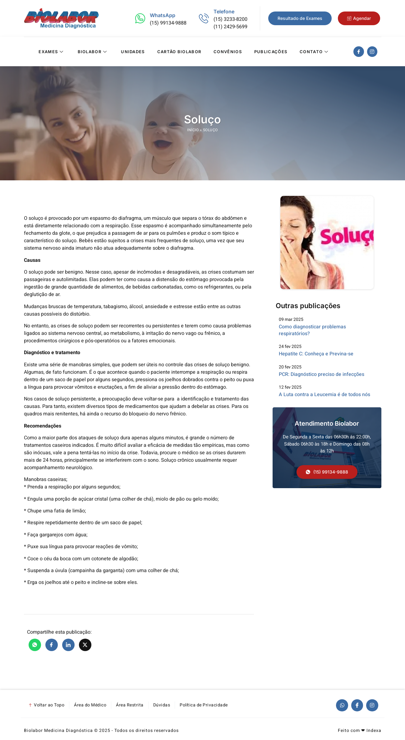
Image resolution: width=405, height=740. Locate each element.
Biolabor (93, 51)
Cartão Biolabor (179, 51)
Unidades (133, 51)
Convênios (228, 51)
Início (193, 130)
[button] (327, 472)
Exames (52, 51)
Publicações (270, 51)
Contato (315, 51)
